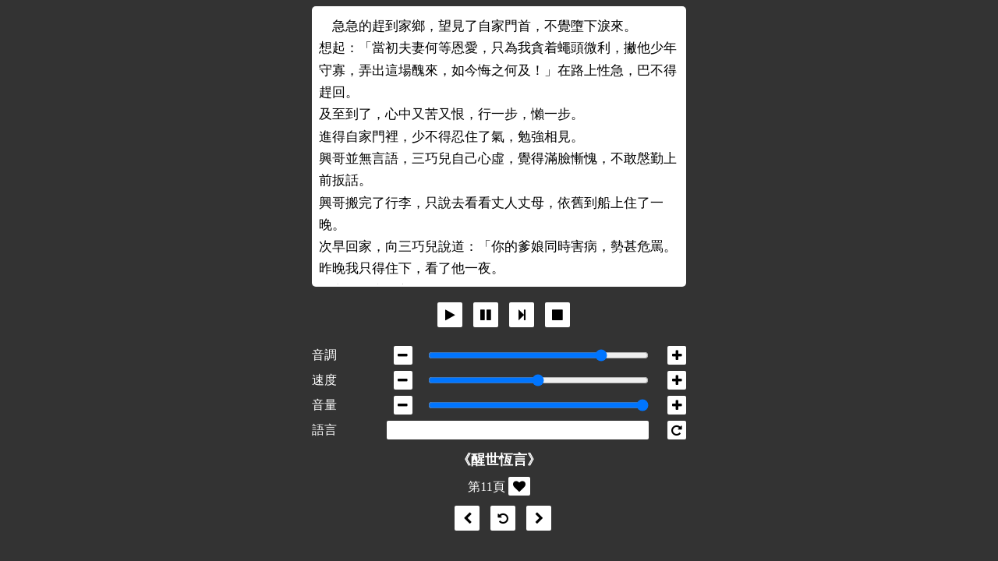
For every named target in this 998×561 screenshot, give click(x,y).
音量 (324, 404)
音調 (324, 355)
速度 (324, 379)
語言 (324, 429)
